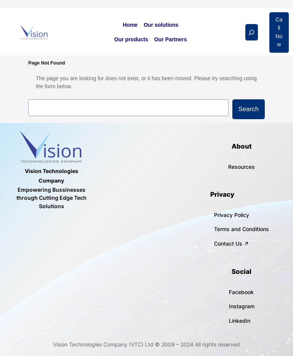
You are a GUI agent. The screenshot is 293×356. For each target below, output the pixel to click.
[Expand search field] (251, 32)
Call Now (278, 31)
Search (248, 109)
